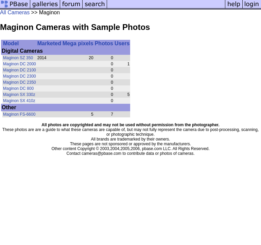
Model (11, 43)
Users (122, 43)
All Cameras (15, 12)
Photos (104, 43)
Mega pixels (78, 43)
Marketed (49, 43)
